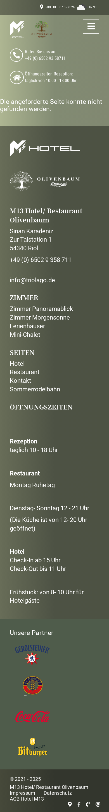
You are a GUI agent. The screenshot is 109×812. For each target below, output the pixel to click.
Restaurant (24, 372)
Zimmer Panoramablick (41, 308)
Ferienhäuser (27, 326)
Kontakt (20, 380)
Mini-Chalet (25, 334)
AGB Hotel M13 (27, 799)
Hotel (17, 363)
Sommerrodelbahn (35, 389)
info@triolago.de (32, 280)
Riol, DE (51, 7)
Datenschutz (58, 793)
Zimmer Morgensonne (40, 317)
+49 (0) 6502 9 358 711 (41, 259)
